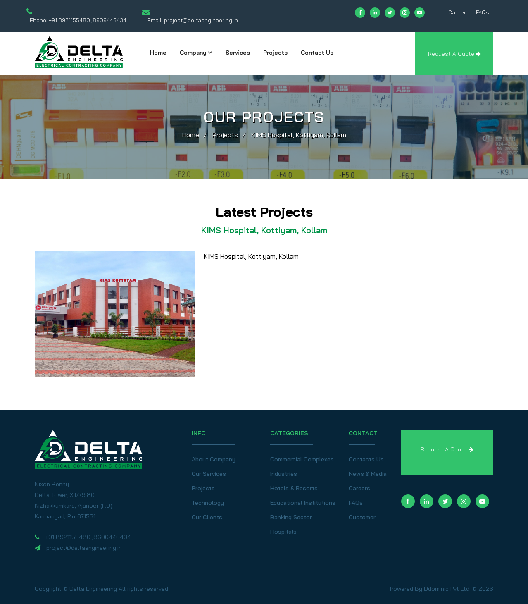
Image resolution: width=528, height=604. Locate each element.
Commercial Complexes (302, 459)
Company (193, 52)
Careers (359, 488)
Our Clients (207, 517)
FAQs (482, 12)
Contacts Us (366, 459)
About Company (213, 459)
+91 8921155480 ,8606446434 (87, 20)
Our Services (209, 473)
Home (158, 52)
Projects (275, 52)
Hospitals (283, 531)
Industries (283, 473)
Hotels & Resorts (294, 488)
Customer (362, 517)
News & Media (368, 473)
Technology (208, 502)
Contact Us (317, 52)
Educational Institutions (302, 502)
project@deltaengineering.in (201, 20)
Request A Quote (454, 53)
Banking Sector (291, 517)
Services (238, 52)
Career (457, 12)
